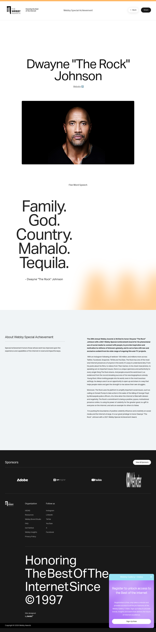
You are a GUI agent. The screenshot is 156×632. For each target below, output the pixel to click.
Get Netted (29, 528)
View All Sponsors (142, 462)
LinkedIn (49, 515)
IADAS (27, 511)
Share (146, 10)
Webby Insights (31, 532)
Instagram (50, 511)
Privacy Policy (30, 537)
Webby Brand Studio (33, 519)
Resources (29, 515)
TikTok (48, 519)
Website (77, 87)
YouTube (49, 523)
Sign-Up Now (131, 621)
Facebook (50, 532)
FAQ (26, 523)
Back (133, 10)
